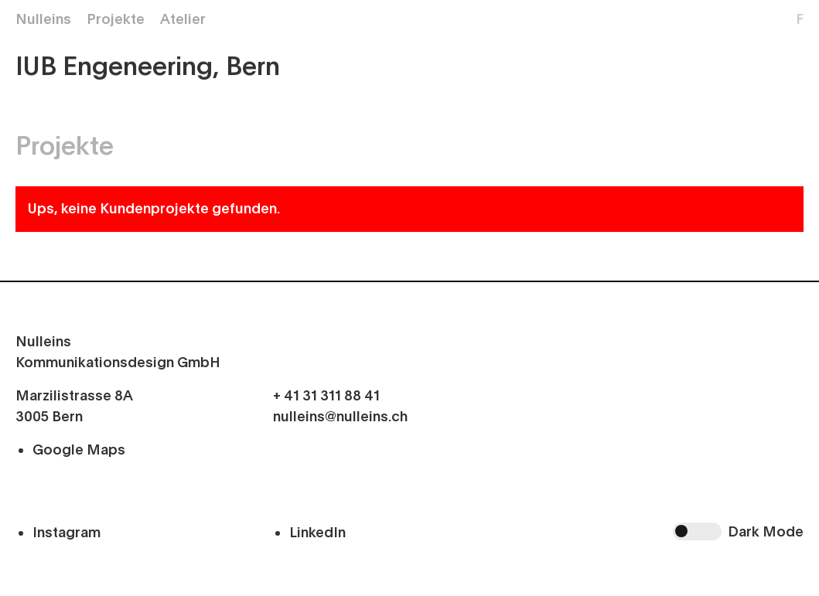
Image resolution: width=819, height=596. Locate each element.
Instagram (66, 532)
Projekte (116, 19)
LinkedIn (317, 532)
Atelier (183, 19)
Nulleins (43, 19)
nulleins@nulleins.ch (340, 416)
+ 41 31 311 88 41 (326, 395)
